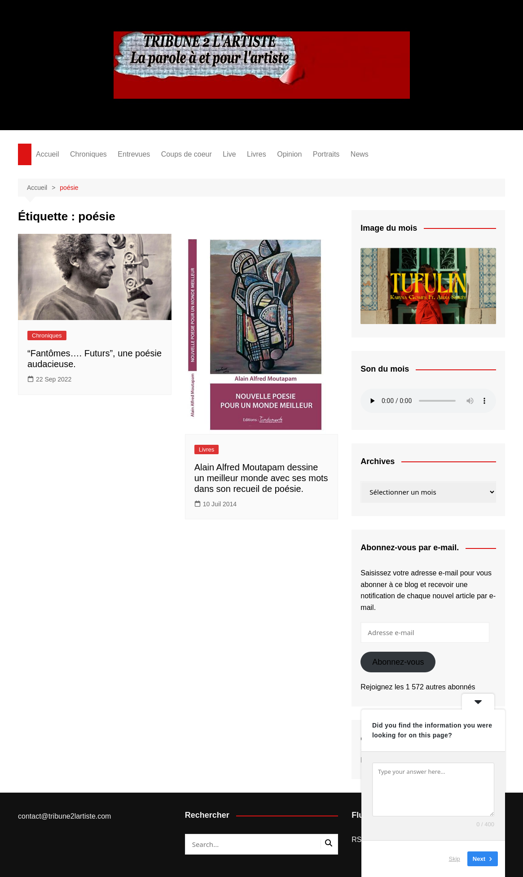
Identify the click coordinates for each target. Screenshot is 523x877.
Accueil (47, 154)
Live (229, 154)
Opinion (289, 154)
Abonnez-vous (398, 662)
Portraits (326, 154)
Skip (454, 858)
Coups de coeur (186, 154)
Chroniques (88, 154)
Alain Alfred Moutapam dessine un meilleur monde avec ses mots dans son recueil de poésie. (261, 478)
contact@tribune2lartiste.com (64, 816)
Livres (256, 154)
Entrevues (134, 154)
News (360, 154)
